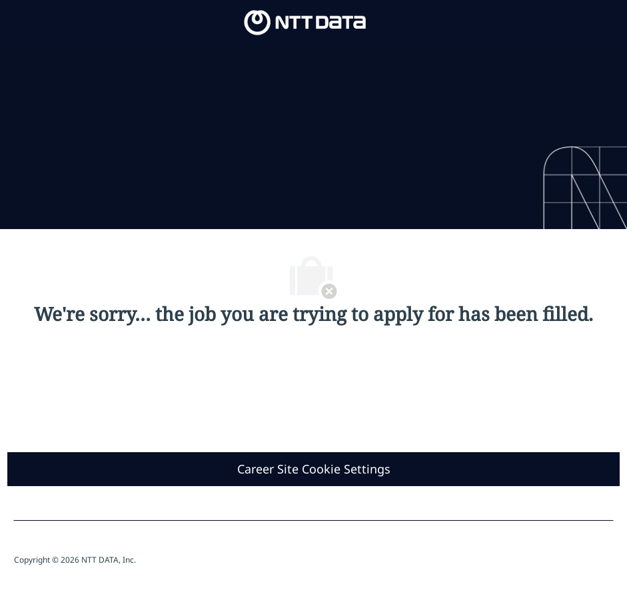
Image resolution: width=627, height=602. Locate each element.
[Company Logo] (305, 21)
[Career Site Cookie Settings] (313, 469)
